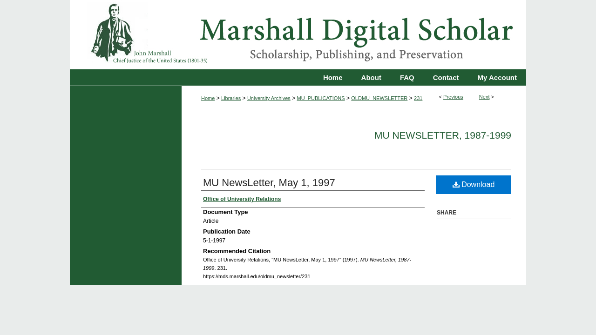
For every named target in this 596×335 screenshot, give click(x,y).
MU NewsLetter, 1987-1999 (442, 135)
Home (208, 98)
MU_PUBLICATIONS (321, 98)
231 (418, 98)
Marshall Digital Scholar (298, 34)
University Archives (269, 98)
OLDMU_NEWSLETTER (379, 98)
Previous (453, 97)
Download (474, 184)
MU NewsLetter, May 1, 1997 (269, 182)
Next (484, 97)
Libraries (231, 98)
